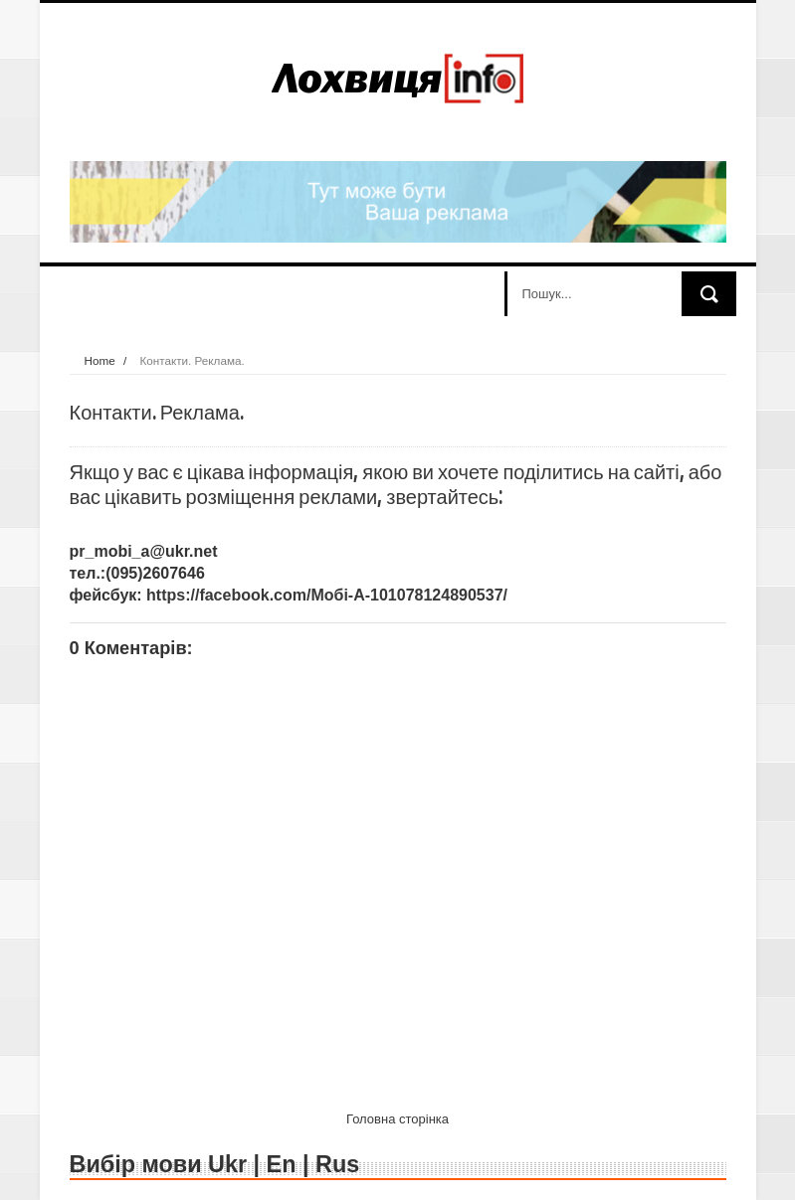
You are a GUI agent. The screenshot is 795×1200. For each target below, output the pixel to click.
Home (100, 360)
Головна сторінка (397, 1119)
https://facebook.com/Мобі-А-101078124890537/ (326, 595)
